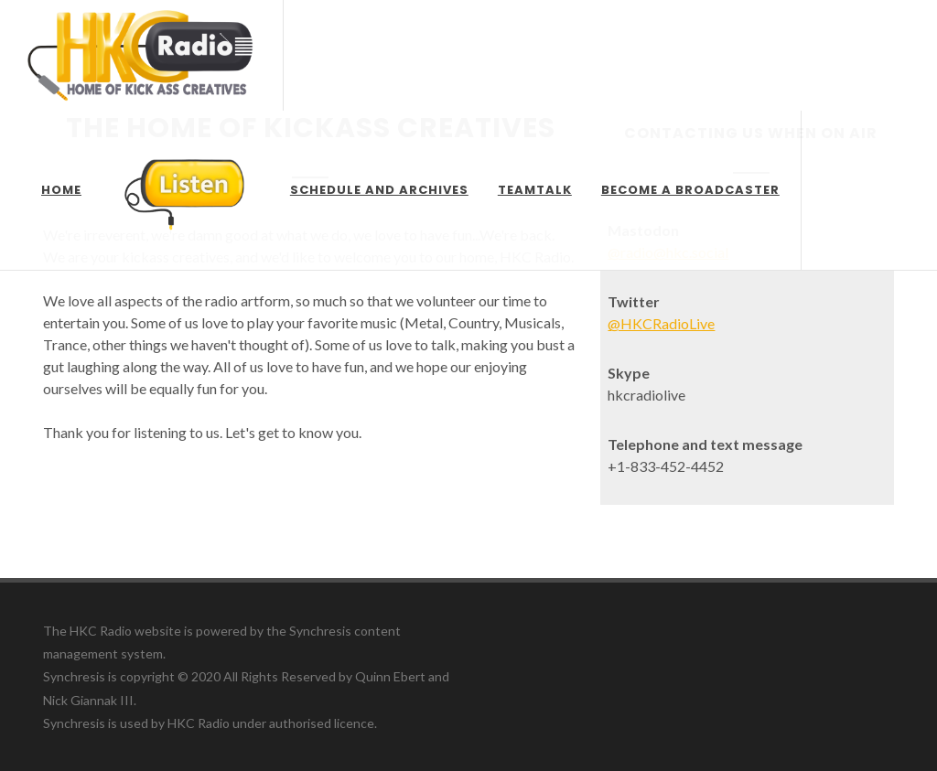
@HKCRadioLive (661, 323)
